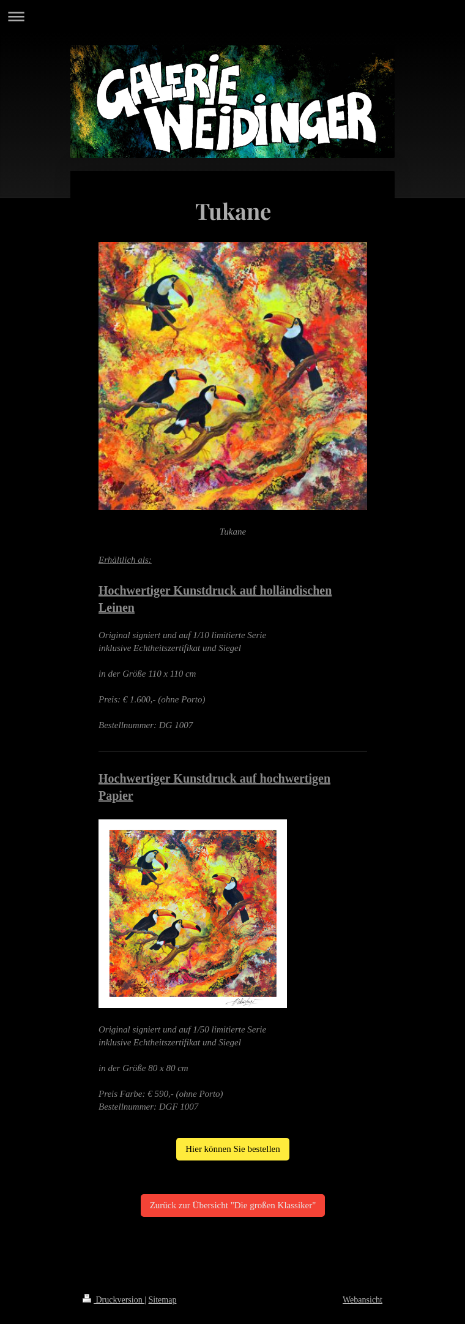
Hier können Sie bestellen (232, 1149)
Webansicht (362, 1299)
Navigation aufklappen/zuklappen (232, 16)
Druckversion (113, 1299)
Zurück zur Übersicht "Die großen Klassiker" (233, 1205)
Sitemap (163, 1299)
